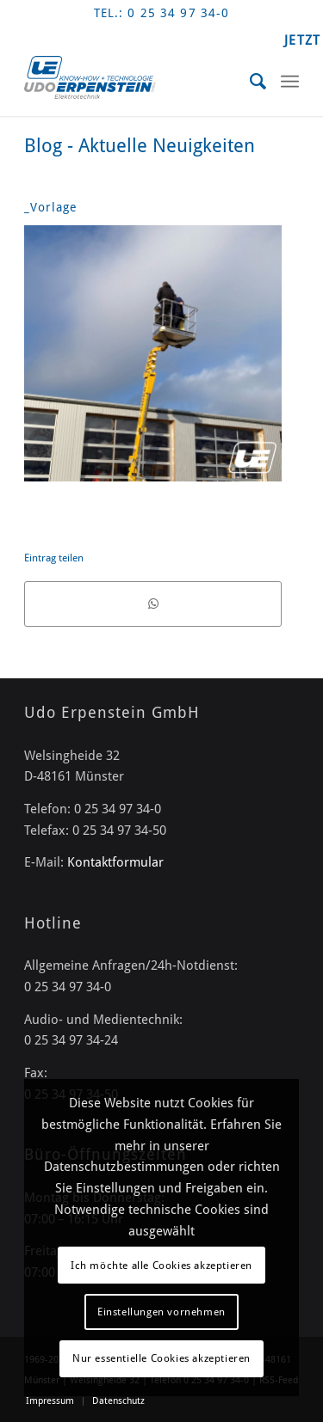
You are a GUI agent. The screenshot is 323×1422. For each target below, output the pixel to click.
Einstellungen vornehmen (161, 1312)
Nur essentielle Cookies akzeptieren (161, 1358)
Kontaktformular (115, 862)
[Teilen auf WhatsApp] (153, 603)
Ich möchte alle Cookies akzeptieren (161, 1266)
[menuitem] (250, 81)
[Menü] (290, 81)
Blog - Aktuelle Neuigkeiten (139, 145)
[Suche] (250, 81)
